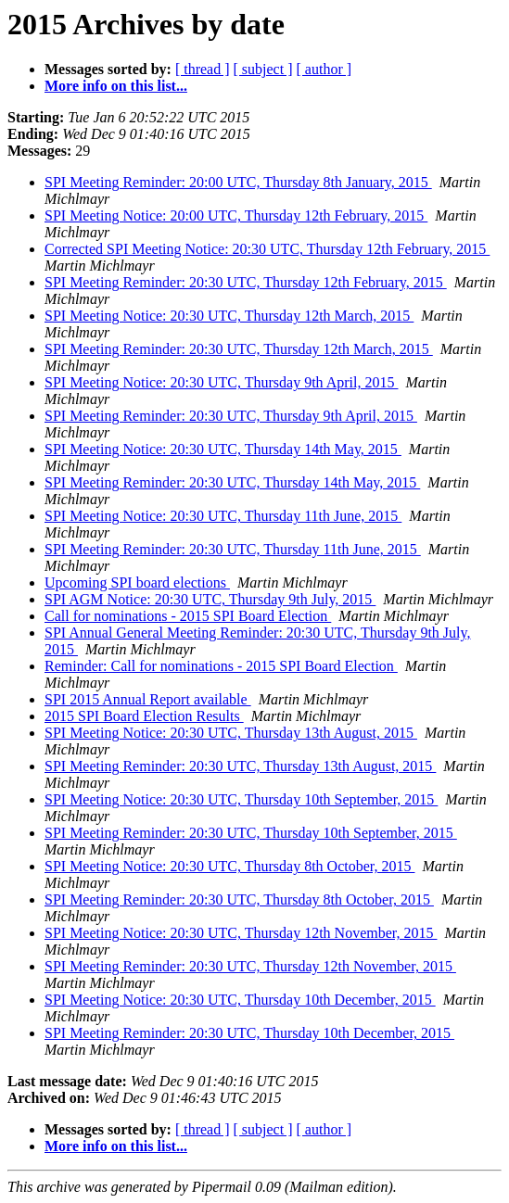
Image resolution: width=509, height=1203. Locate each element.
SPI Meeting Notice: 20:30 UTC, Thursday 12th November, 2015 (241, 933)
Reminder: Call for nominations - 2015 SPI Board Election (221, 666)
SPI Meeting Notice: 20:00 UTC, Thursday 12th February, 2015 (236, 215)
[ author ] (324, 69)
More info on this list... (116, 86)
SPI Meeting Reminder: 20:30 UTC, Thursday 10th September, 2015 (251, 833)
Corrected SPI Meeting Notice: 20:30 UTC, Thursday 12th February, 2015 (267, 249)
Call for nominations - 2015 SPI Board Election (188, 616)
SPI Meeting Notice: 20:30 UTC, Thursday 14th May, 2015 (223, 449)
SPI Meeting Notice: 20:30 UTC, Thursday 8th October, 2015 (229, 866)
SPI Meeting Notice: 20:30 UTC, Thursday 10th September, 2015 (241, 799)
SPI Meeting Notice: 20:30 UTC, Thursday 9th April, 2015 (221, 382)
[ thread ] (202, 69)
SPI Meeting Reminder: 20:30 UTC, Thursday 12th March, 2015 (239, 349)
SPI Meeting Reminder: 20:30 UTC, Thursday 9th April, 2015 (231, 416)
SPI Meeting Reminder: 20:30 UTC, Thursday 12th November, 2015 (250, 966)
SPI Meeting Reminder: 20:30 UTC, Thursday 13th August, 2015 (240, 766)
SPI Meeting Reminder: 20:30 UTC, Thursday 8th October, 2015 (239, 899)
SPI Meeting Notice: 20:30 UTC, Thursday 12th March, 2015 (229, 315)
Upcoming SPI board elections (137, 582)
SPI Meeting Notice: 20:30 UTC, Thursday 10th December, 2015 (240, 999)
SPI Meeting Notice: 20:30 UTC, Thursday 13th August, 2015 (231, 733)
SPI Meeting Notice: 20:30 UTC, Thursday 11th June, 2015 (223, 516)
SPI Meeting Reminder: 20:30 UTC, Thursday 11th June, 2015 (233, 549)
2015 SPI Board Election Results (144, 716)
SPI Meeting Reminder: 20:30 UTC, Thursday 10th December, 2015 (249, 1033)
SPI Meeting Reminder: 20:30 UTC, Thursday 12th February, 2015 (246, 282)
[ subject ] (263, 69)
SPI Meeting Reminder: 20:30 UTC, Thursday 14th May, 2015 (232, 482)
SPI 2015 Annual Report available (148, 699)
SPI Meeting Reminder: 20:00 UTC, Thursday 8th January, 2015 (238, 182)
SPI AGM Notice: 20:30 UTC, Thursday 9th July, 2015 (210, 599)
